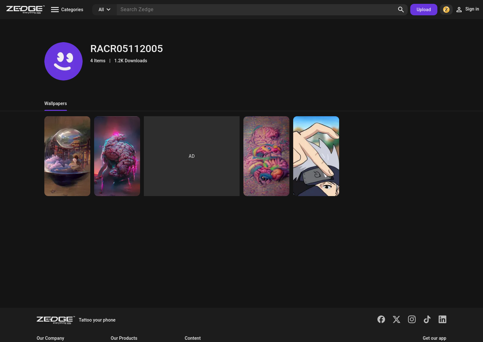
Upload (424, 9)
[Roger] (67, 156)
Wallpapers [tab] (55, 103)
